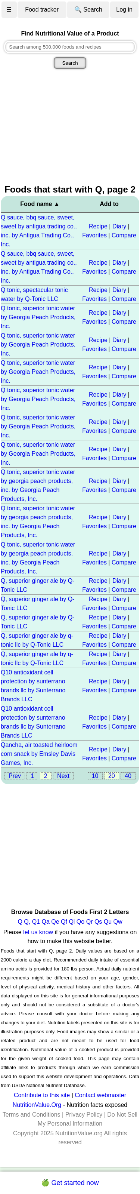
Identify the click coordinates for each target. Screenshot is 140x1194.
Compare (124, 235)
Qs (98, 921)
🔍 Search (88, 9)
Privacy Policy (84, 1114)
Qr (89, 921)
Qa (45, 921)
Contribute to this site (42, 1095)
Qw (117, 921)
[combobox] (70, 47)
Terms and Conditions (31, 1114)
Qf (64, 921)
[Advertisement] (70, 127)
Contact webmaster (100, 1095)
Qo (80, 921)
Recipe (98, 226)
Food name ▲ (40, 204)
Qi (72, 921)
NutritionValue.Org (37, 1105)
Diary (119, 226)
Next (63, 776)
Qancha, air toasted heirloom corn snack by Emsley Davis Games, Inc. (39, 754)
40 (128, 776)
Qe (55, 921)
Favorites (94, 235)
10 (95, 776)
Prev (15, 776)
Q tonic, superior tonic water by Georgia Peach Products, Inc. (38, 317)
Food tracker (42, 9)
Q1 (36, 921)
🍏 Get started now (70, 1183)
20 (111, 776)
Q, (27, 921)
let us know (38, 932)
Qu (108, 921)
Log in (124, 9)
